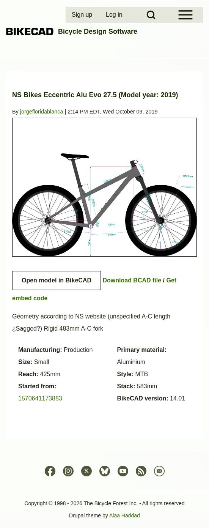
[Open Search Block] (151, 15)
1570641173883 (40, 398)
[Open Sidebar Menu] (185, 15)
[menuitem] (83, 15)
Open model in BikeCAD (56, 280)
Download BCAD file (131, 280)
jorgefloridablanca (41, 112)
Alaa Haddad (124, 515)
